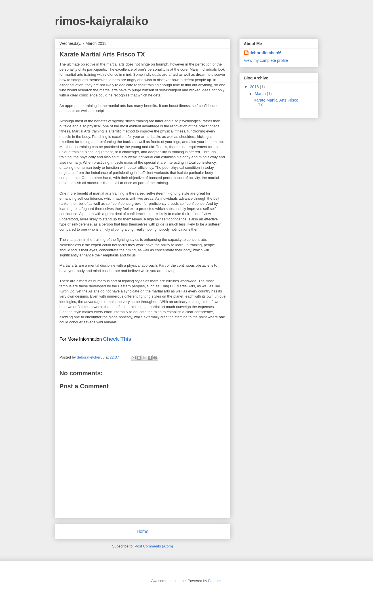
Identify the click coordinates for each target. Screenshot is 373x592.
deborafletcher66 (266, 52)
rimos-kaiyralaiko (101, 21)
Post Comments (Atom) (154, 546)
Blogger (214, 581)
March (261, 93)
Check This (117, 339)
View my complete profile (266, 60)
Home (143, 531)
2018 (255, 87)
